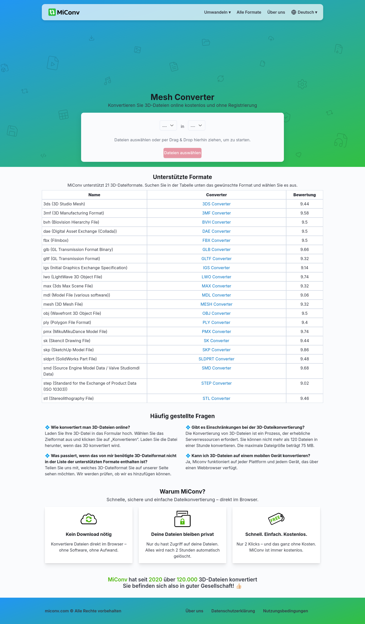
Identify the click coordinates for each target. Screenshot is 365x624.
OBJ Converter (216, 313)
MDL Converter (216, 295)
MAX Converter (216, 285)
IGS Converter (216, 267)
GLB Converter (217, 249)
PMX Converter (216, 331)
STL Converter (216, 398)
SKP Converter (217, 349)
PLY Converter (216, 322)
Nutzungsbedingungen (285, 611)
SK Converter (216, 340)
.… (164, 125)
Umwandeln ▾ (217, 12)
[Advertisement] (182, 56)
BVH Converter (216, 222)
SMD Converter (216, 367)
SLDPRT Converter (216, 358)
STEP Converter (216, 383)
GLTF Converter (217, 258)
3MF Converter (216, 213)
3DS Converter (217, 203)
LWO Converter (216, 276)
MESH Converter (216, 304)
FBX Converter (217, 240)
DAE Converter (217, 231)
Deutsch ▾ (304, 12)
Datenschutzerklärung (233, 611)
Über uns (194, 611)
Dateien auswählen (182, 152)
